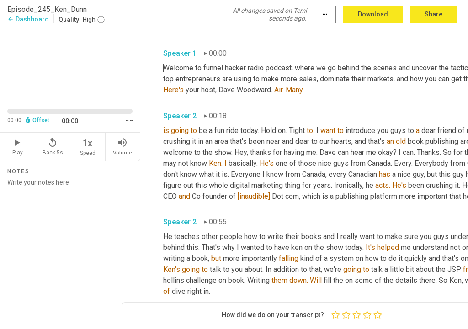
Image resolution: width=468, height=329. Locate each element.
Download (373, 14)
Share (433, 14)
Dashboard (28, 19)
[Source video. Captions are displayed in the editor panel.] (70, 64)
